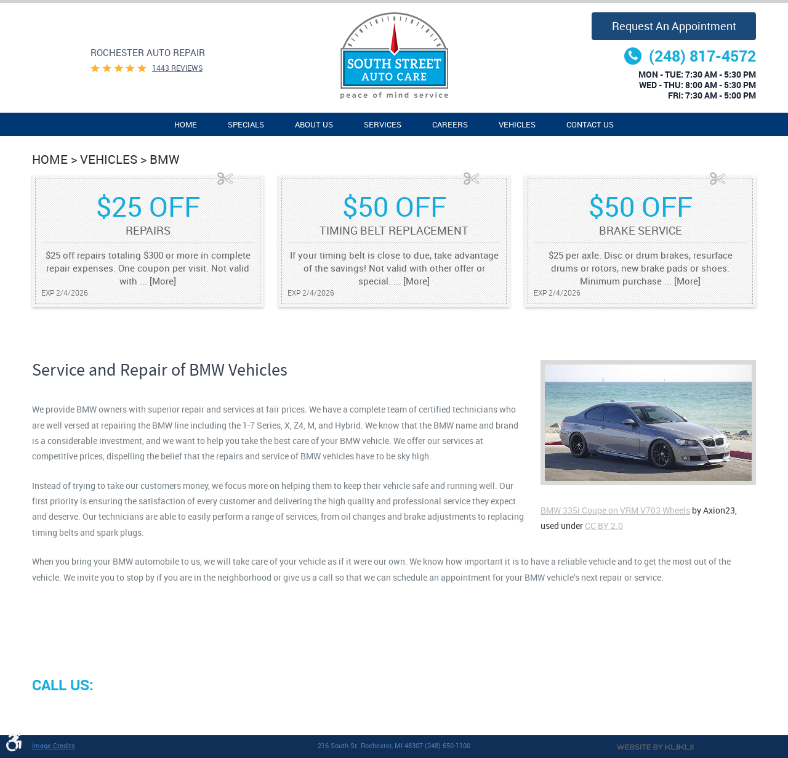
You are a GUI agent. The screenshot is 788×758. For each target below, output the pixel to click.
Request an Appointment (674, 25)
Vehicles (517, 124)
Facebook (44, 713)
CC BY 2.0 (604, 525)
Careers (450, 124)
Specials (246, 124)
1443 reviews (177, 67)
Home (185, 124)
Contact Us (590, 124)
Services (382, 124)
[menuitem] (185, 124)
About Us (314, 124)
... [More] (156, 281)
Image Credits (53, 745)
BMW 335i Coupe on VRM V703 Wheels (615, 510)
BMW (165, 159)
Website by (655, 747)
